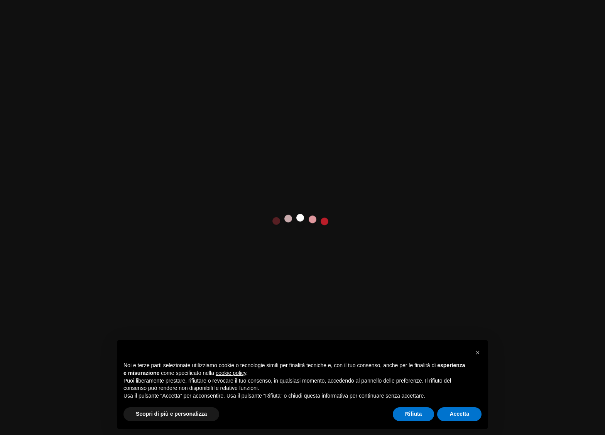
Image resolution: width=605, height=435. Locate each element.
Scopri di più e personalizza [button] (171, 414)
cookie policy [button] (231, 373)
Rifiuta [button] (413, 414)
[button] (477, 352)
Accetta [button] (459, 414)
